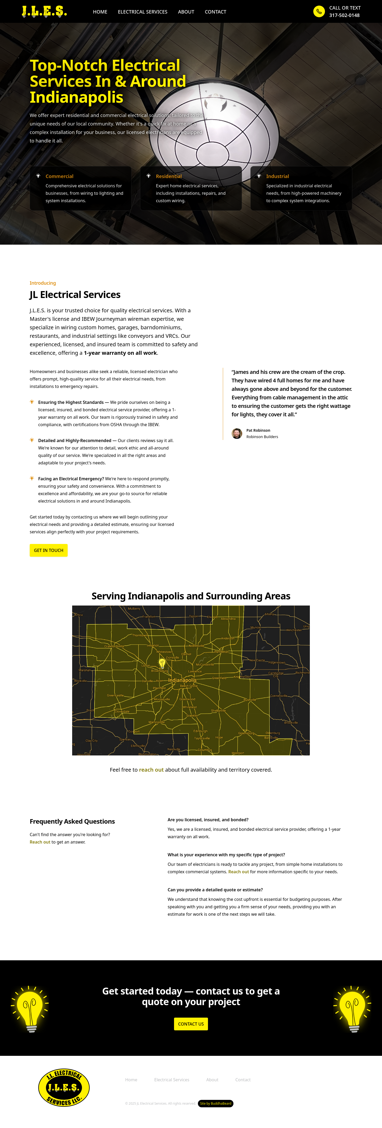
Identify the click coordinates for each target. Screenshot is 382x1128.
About (186, 11)
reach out (151, 769)
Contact (215, 11)
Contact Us (191, 1024)
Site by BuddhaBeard (215, 1103)
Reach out (40, 842)
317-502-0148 (344, 15)
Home (100, 11)
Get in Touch (48, 550)
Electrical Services (143, 11)
